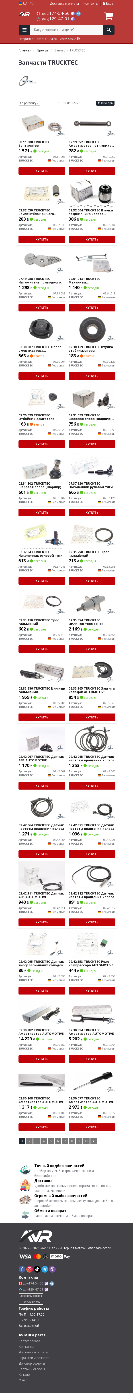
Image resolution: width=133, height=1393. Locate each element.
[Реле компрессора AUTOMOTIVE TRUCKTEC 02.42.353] (91, 943)
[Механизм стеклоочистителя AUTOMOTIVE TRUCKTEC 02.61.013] (91, 261)
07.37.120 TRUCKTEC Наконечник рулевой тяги (91, 485)
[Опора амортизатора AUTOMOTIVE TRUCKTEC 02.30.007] (41, 329)
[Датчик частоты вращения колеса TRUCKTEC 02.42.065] (91, 739)
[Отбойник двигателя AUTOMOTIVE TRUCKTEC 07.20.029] (41, 397)
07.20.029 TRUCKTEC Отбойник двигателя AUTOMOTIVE (36, 416)
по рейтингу (29, 103)
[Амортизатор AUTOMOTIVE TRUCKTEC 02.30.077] (92, 1080)
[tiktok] (37, 1269)
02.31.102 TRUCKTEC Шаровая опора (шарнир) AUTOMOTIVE (39, 485)
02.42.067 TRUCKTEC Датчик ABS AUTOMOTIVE (41, 758)
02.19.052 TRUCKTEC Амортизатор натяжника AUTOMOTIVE (90, 143)
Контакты (90, 3)
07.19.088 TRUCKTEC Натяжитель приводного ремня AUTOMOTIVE (39, 280)
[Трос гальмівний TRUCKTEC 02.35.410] (41, 602)
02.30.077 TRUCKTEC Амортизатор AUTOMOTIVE (91, 1100)
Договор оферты (32, 1363)
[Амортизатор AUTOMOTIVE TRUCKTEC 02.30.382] (41, 1012)
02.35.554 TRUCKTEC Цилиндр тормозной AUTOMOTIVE (86, 621)
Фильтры (105, 103)
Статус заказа (29, 1341)
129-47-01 (54, 18)
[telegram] (44, 1269)
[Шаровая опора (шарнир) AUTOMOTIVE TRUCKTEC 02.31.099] (91, 397)
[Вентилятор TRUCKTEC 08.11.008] (41, 124)
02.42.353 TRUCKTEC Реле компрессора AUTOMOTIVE (91, 963)
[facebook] (22, 1269)
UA (23, 3)
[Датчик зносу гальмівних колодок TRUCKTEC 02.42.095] (41, 943)
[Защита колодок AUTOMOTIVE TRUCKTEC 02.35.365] (91, 670)
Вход (108, 3)
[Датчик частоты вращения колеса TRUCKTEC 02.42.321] (92, 807)
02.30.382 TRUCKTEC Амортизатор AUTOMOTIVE (41, 1031)
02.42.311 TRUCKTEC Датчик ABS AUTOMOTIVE (41, 895)
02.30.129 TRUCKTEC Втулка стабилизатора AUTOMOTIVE (91, 348)
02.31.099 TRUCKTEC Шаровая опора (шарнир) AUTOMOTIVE (90, 416)
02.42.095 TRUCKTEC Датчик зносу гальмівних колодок (41, 963)
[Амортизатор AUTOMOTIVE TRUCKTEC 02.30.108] (41, 1080)
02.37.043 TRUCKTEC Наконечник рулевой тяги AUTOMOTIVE (40, 553)
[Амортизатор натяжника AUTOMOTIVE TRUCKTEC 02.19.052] (91, 124)
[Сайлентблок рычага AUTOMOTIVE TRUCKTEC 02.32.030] (41, 192)
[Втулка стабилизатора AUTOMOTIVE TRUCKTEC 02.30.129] (91, 329)
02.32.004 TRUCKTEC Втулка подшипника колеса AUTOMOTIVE (91, 212)
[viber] (52, 1269)
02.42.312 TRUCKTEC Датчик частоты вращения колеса (91, 895)
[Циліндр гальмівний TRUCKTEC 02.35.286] (41, 670)
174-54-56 (54, 13)
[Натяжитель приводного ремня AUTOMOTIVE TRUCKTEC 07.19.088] (41, 261)
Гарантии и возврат (34, 1358)
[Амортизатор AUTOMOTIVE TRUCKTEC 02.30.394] (92, 1012)
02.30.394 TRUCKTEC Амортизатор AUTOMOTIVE (91, 1031)
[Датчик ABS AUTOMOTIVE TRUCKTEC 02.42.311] (41, 875)
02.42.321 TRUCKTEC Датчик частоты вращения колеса (91, 826)
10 (86, 1141)
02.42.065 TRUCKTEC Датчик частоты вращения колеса (91, 758)
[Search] (109, 30)
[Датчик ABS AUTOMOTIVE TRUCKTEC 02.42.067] (41, 739)
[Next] (93, 1141)
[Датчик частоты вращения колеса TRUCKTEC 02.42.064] (41, 807)
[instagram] (29, 1269)
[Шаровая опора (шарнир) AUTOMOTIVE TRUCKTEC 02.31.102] (41, 465)
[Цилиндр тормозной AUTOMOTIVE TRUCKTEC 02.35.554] (91, 602)
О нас (23, 1380)
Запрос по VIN (31, 1302)
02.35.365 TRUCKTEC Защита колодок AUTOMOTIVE (92, 690)
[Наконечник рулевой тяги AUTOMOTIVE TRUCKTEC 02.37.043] (42, 534)
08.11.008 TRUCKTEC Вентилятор (34, 143)
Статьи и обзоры (32, 1369)
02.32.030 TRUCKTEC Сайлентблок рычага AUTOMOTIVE (36, 212)
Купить (41, 171)
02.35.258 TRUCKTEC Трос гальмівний (89, 553)
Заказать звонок (31, 1296)
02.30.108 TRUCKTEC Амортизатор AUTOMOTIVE (41, 1100)
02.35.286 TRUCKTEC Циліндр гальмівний (41, 690)
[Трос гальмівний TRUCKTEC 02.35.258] (91, 534)
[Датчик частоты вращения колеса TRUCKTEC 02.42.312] (92, 875)
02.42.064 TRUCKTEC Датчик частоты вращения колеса (41, 826)
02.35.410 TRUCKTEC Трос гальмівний (38, 621)
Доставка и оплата (64, 3)
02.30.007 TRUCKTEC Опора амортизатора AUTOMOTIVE (39, 348)
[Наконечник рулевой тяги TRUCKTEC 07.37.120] (92, 465)
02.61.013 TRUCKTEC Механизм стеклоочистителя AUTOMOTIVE (85, 280)
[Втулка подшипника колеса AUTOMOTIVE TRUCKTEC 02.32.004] (92, 192)
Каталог (25, 1374)
